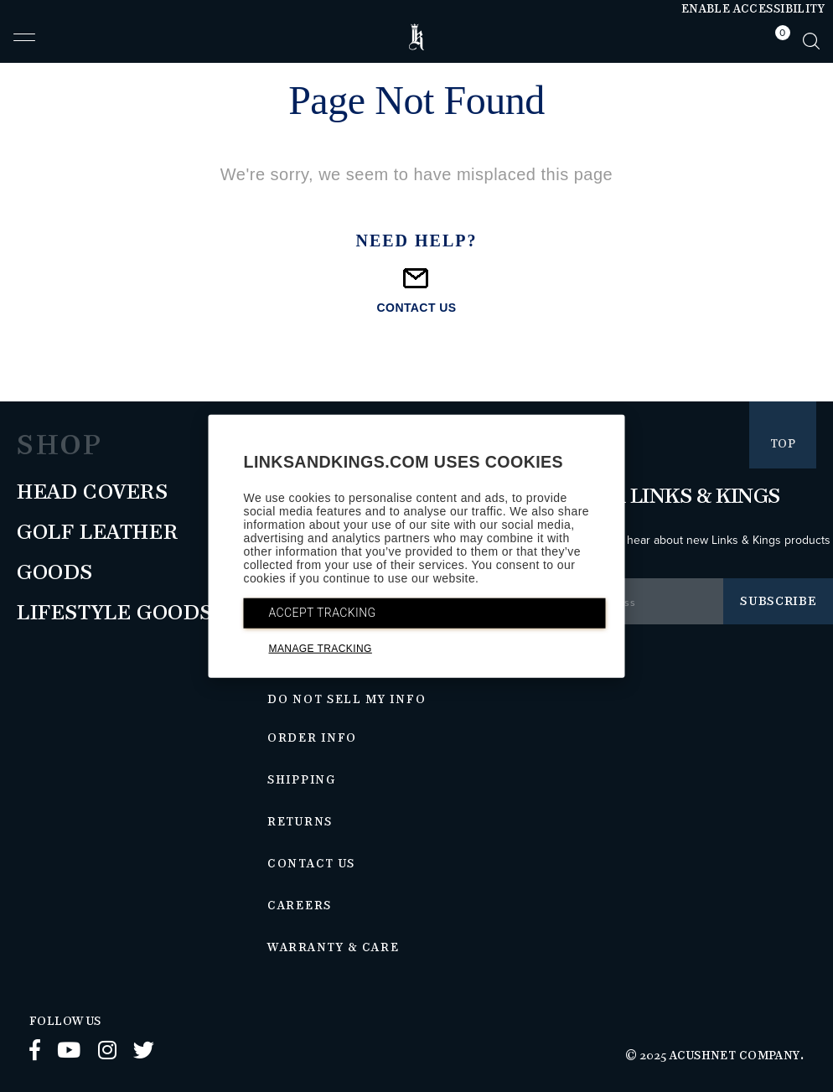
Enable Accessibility (753, 9)
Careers (299, 906)
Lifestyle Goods (115, 613)
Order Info (312, 738)
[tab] (778, 40)
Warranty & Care (333, 948)
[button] (24, 44)
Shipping (301, 780)
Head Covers (92, 493)
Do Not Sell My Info (346, 700)
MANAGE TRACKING (320, 649)
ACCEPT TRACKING (322, 612)
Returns (300, 822)
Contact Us (311, 864)
